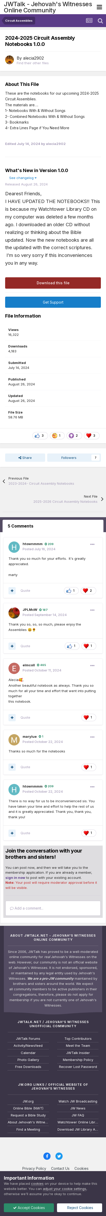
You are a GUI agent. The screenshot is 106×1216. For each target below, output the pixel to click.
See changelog (22, 178)
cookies (37, 1183)
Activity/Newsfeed (28, 1046)
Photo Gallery (28, 1060)
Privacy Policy (34, 1168)
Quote (25, 590)
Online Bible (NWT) (28, 1108)
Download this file (53, 283)
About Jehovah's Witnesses (28, 1122)
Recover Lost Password (78, 1067)
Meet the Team (78, 1046)
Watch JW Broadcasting (78, 1101)
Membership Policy (78, 1060)
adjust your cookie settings (64, 1189)
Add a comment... (26, 908)
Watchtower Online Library (77, 1122)
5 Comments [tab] (20, 526)
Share (25, 457)
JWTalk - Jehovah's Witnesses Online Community (48, 7)
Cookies (81, 1168)
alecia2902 (33, 58)
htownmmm (33, 544)
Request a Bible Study (28, 1115)
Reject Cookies (79, 1207)
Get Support (53, 302)
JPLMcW (30, 609)
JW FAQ (78, 1115)
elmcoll (29, 665)
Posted (39, 549)
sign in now (15, 877)
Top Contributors (78, 1039)
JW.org (28, 1101)
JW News (77, 1108)
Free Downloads (28, 1067)
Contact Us (60, 1168)
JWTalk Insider (78, 1053)
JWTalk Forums (28, 1039)
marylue (30, 736)
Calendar (28, 1053)
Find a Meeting (28, 1129)
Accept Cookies (29, 1207)
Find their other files (33, 63)
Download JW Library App (77, 1129)
